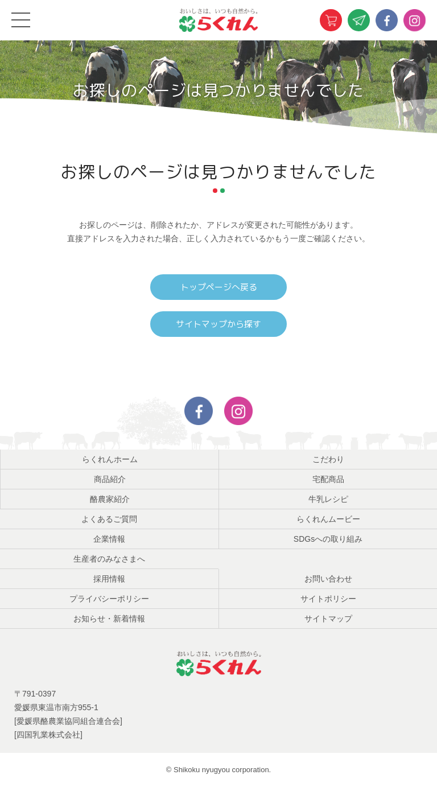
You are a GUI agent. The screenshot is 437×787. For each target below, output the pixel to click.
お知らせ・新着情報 (109, 618)
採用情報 (109, 578)
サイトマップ (328, 618)
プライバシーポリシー (109, 598)
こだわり (328, 459)
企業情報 (109, 538)
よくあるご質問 (109, 519)
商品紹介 (110, 479)
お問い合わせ (328, 578)
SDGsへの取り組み (328, 538)
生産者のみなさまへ (109, 558)
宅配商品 (328, 479)
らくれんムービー (328, 519)
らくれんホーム (110, 459)
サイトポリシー (328, 598)
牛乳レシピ (328, 499)
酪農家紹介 (110, 499)
